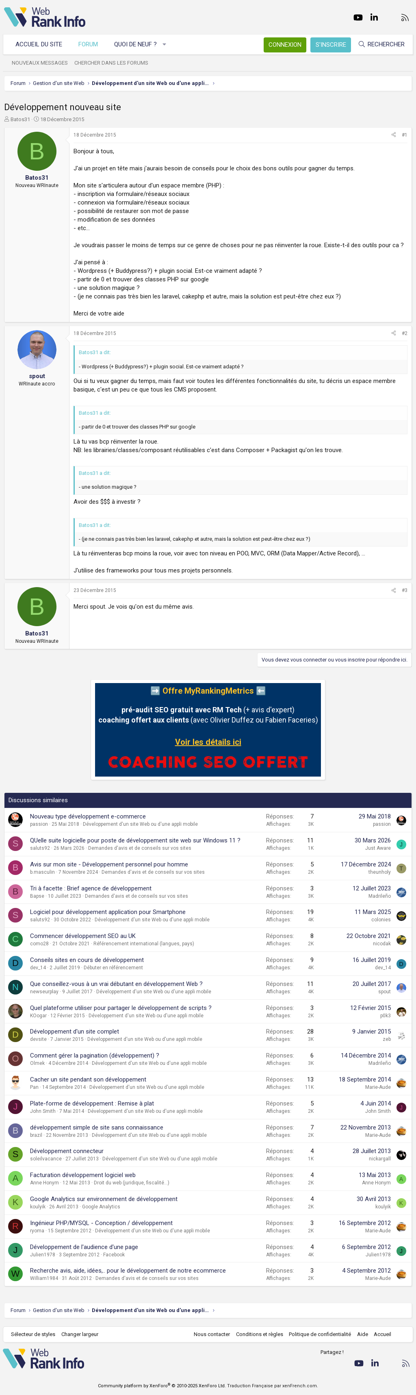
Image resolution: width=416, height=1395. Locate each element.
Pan (34, 1087)
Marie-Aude (378, 1087)
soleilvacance (46, 1159)
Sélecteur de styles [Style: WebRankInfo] (34, 1334)
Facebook (114, 1255)
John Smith (43, 1111)
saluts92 (40, 848)
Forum (89, 44)
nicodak (382, 944)
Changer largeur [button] (81, 1334)
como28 (39, 944)
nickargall (380, 1159)
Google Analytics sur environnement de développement (104, 1199)
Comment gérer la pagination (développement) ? (94, 1055)
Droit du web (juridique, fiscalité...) (131, 1183)
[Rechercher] (380, 44)
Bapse (37, 896)
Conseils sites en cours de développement (87, 960)
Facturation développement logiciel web (83, 1175)
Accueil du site (40, 44)
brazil (36, 1135)
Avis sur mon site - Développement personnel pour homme (109, 864)
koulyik (38, 1207)
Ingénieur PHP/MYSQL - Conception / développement (101, 1223)
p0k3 (385, 1016)
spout (384, 992)
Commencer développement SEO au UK (83, 936)
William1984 (44, 1278)
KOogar (38, 1016)
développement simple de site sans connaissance (96, 1127)
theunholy (379, 872)
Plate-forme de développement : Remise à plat (92, 1103)
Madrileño (379, 896)
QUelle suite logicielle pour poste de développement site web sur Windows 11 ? (135, 840)
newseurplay (44, 992)
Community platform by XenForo (162, 1385)
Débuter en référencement (113, 968)
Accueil (381, 1334)
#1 (404, 135)
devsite (38, 1039)
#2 (404, 333)
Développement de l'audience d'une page (84, 1247)
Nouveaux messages (41, 63)
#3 (404, 590)
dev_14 (38, 968)
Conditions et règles (258, 1334)
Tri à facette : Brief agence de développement (91, 888)
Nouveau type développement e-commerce (88, 816)
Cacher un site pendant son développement (88, 1079)
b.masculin (42, 872)
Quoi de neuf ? (136, 44)
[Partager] (393, 135)
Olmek (37, 1063)
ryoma (37, 1231)
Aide (361, 1334)
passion (39, 824)
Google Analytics (101, 1207)
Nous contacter (211, 1334)
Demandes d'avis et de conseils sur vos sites (139, 848)
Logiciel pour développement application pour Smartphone (108, 912)
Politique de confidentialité (319, 1334)
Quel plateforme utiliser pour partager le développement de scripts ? (121, 1008)
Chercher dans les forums (113, 63)
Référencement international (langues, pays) (143, 944)
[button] (165, 44)
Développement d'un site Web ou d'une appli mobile (140, 824)
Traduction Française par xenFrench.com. (272, 1385)
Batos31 (20, 119)
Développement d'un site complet (74, 1031)
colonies (381, 920)
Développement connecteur (67, 1151)
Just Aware (378, 848)
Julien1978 (42, 1255)
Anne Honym (44, 1183)
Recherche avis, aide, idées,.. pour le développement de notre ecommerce (128, 1270)
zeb (387, 1039)
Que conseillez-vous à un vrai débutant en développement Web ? (116, 984)
